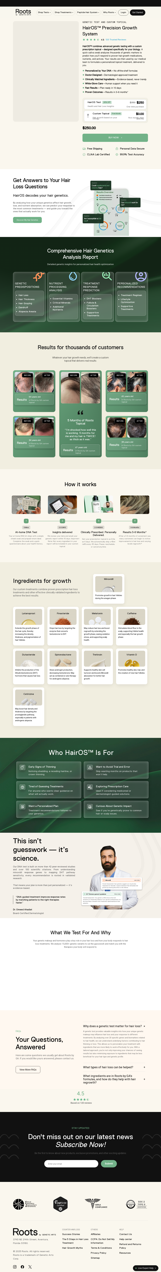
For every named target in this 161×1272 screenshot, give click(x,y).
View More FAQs (27, 1069)
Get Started (137, 12)
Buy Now (115, 138)
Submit (109, 1163)
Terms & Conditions (101, 1247)
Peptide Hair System (87, 12)
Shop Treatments (63, 12)
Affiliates (95, 1234)
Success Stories (71, 1234)
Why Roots (108, 12)
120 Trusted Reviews (116, 40)
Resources (125, 1252)
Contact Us (125, 1234)
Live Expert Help (144, 1268)
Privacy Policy (98, 1252)
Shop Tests (43, 12)
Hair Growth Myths (72, 1247)
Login (123, 12)
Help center (125, 1239)
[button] (114, 1026)
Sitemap (95, 1257)
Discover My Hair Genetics (27, 220)
